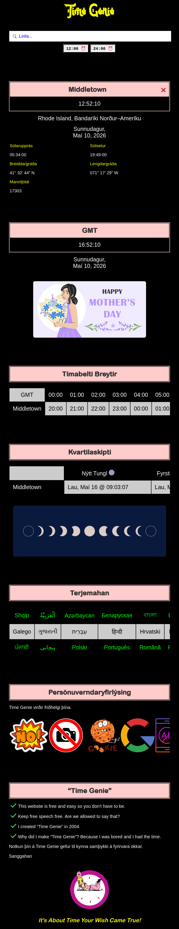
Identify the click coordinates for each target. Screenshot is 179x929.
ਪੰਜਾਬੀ (22, 647)
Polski (79, 647)
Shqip (22, 615)
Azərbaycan (79, 615)
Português (117, 647)
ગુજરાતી (47, 631)
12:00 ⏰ (76, 48)
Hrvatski (150, 631)
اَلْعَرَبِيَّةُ (48, 615)
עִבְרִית (79, 631)
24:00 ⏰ (103, 48)
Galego (22, 631)
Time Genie (89, 11)
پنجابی (47, 647)
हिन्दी (117, 632)
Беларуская (117, 615)
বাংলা (150, 615)
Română (150, 647)
